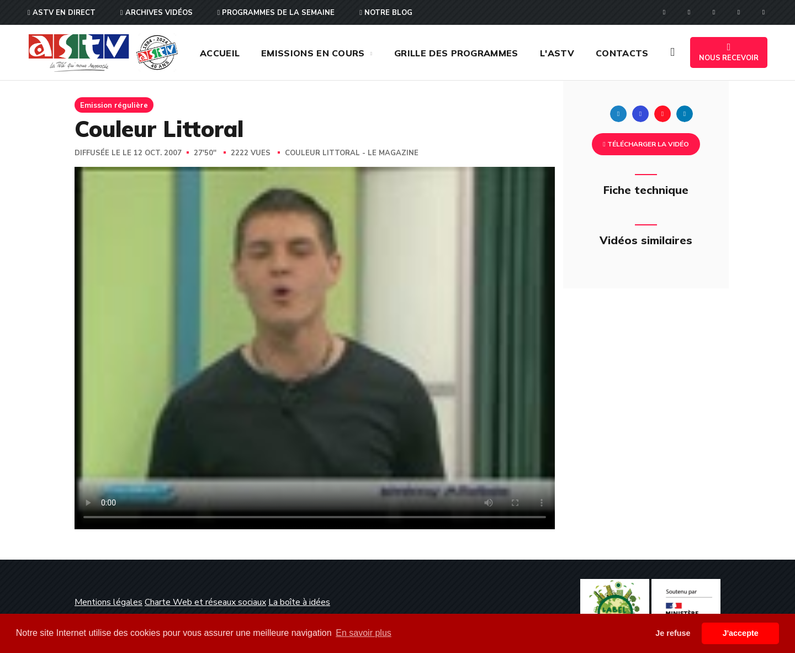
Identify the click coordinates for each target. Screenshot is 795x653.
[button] (672, 52)
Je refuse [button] (672, 633)
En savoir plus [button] (363, 633)
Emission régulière (114, 105)
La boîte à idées (299, 602)
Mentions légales (108, 602)
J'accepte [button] (741, 633)
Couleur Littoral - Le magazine (351, 153)
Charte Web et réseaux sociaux (205, 602)
